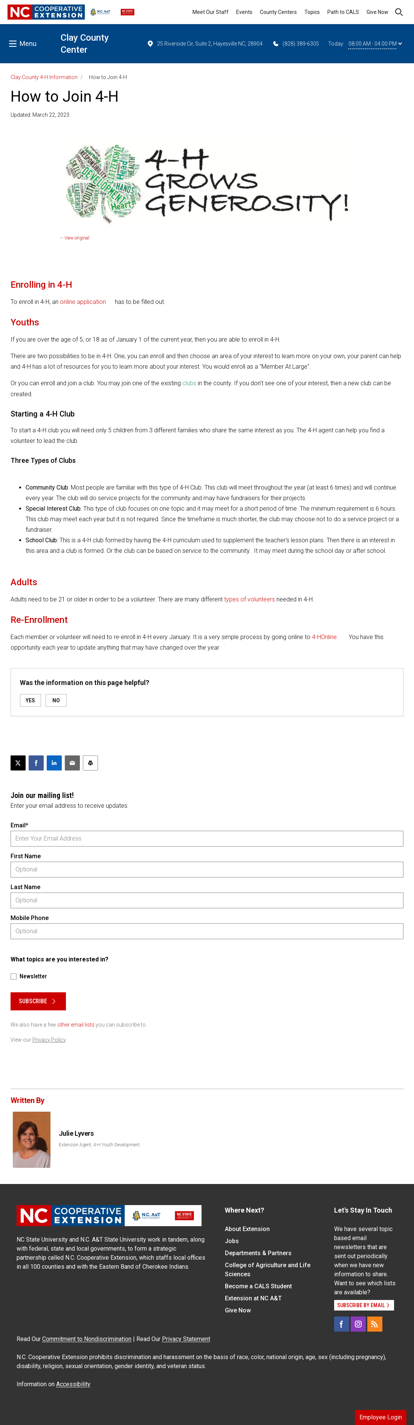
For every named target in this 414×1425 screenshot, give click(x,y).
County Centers (278, 12)
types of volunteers (249, 599)
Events (244, 12)
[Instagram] (358, 1324)
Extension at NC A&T (253, 1298)
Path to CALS (343, 12)
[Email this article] (72, 762)
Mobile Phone (30, 918)
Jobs (232, 1241)
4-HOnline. (325, 637)
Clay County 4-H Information (44, 77)
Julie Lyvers (76, 1133)
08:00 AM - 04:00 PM (375, 44)
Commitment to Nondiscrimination (86, 1339)
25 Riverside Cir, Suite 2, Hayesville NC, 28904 (205, 43)
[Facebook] (341, 1324)
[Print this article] (90, 762)
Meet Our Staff (210, 12)
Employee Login (380, 1417)
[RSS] (374, 1324)
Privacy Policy (49, 1040)
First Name (26, 856)
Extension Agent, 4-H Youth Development (99, 1144)
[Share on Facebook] (36, 762)
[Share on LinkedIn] (54, 762)
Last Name (25, 887)
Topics (312, 12)
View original (76, 238)
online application (83, 301)
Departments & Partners (258, 1253)
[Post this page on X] (18, 762)
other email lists (76, 1025)
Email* (19, 825)
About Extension (247, 1229)
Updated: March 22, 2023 (40, 115)
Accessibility (73, 1384)
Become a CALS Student (258, 1286)
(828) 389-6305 (295, 43)
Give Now (377, 12)
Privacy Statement (186, 1339)
